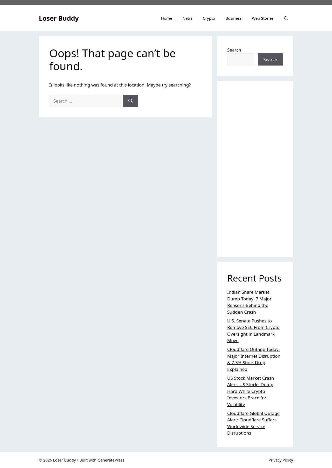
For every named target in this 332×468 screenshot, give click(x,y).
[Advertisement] (255, 169)
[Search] (130, 101)
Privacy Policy (280, 460)
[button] (286, 18)
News (188, 18)
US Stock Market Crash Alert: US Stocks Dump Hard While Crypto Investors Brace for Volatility (250, 391)
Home (166, 18)
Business (233, 18)
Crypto (209, 18)
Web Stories (263, 18)
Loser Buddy (59, 18)
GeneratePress (111, 460)
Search (234, 50)
